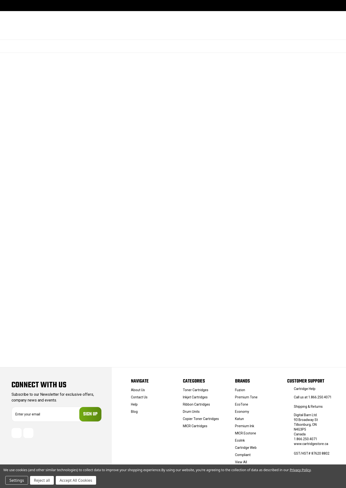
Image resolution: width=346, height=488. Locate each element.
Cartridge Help (304, 389)
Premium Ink (244, 426)
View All (241, 462)
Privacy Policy (300, 470)
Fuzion (240, 390)
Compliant (243, 455)
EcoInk (240, 440)
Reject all (42, 480)
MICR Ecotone (245, 433)
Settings (16, 480)
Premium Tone (246, 397)
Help (134, 404)
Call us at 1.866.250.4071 (313, 397)
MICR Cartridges (195, 426)
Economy (242, 412)
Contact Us (139, 397)
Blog (134, 412)
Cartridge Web (246, 448)
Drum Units (191, 412)
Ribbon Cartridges (196, 404)
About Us (138, 390)
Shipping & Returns (308, 406)
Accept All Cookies (76, 480)
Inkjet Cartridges (195, 397)
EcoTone (241, 404)
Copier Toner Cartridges (201, 419)
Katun (239, 419)
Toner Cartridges (195, 390)
